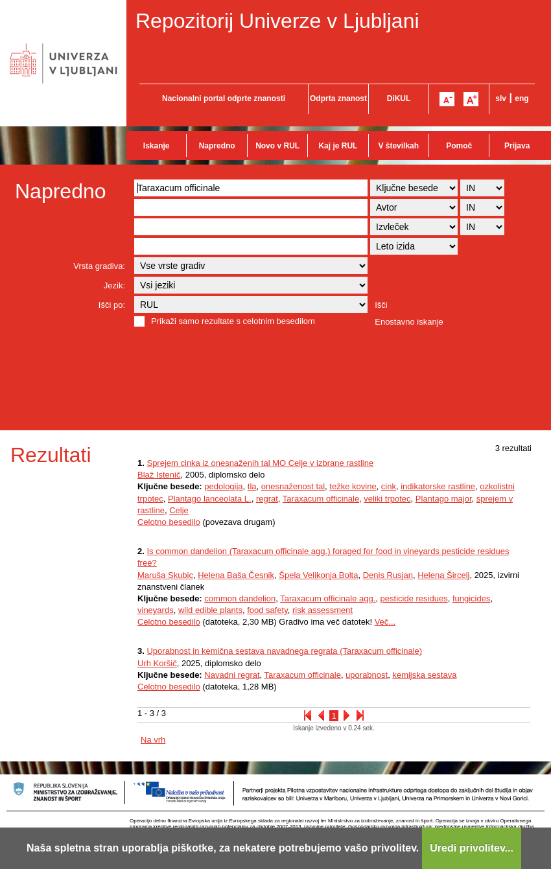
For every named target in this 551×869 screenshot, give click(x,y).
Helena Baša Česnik (236, 575)
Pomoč (459, 145)
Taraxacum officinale (321, 499)
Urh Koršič (157, 663)
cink (388, 486)
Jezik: (114, 285)
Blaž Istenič (158, 475)
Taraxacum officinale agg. (327, 598)
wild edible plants (210, 610)
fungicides (471, 598)
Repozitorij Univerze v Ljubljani (277, 20)
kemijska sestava (424, 675)
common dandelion (240, 598)
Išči (381, 305)
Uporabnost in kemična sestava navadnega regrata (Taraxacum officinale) (284, 651)
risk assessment (322, 610)
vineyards (155, 610)
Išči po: (112, 305)
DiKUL (399, 98)
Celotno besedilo (168, 522)
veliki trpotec (387, 499)
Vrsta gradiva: (99, 266)
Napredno (217, 145)
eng (521, 98)
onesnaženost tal (293, 486)
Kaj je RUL (337, 145)
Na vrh (153, 740)
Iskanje (156, 145)
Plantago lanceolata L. (210, 499)
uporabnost (367, 675)
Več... (385, 622)
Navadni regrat (231, 675)
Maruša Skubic (165, 575)
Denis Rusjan (388, 575)
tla (252, 486)
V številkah (398, 145)
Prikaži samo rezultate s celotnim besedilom (233, 321)
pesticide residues (414, 598)
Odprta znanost (338, 98)
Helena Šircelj (443, 575)
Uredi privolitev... (471, 847)
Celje (179, 510)
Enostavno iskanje (409, 322)
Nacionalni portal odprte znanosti (223, 98)
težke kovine (352, 486)
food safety (267, 610)
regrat (267, 499)
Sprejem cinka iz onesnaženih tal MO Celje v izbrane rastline (260, 463)
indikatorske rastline (438, 486)
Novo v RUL (277, 145)
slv (500, 98)
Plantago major (444, 499)
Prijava (517, 145)
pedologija (223, 486)
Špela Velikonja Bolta (318, 575)
